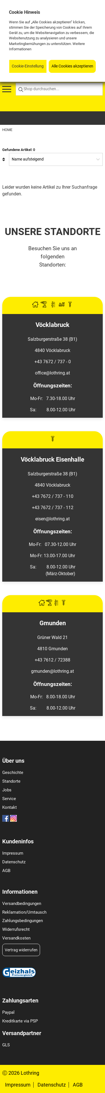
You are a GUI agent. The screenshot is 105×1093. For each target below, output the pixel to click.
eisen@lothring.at (52, 518)
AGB (6, 870)
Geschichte (12, 772)
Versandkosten (16, 938)
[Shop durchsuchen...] (59, 89)
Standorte (11, 781)
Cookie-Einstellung (28, 66)
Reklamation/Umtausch (24, 912)
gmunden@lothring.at (52, 671)
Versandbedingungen (21, 903)
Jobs (6, 789)
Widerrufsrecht (16, 929)
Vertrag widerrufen (21, 950)
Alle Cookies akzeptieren (72, 66)
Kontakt (9, 807)
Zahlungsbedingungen (22, 920)
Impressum (12, 853)
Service (9, 798)
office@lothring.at (52, 373)
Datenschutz (13, 861)
